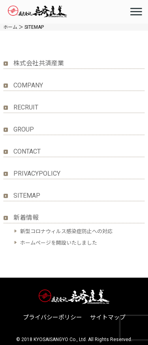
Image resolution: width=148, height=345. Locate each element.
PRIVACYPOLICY (36, 173)
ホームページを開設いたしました (58, 243)
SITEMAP (26, 195)
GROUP (23, 129)
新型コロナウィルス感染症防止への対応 (66, 231)
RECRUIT (25, 107)
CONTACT (27, 151)
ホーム (10, 27)
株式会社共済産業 (38, 63)
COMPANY (28, 85)
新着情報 (26, 217)
